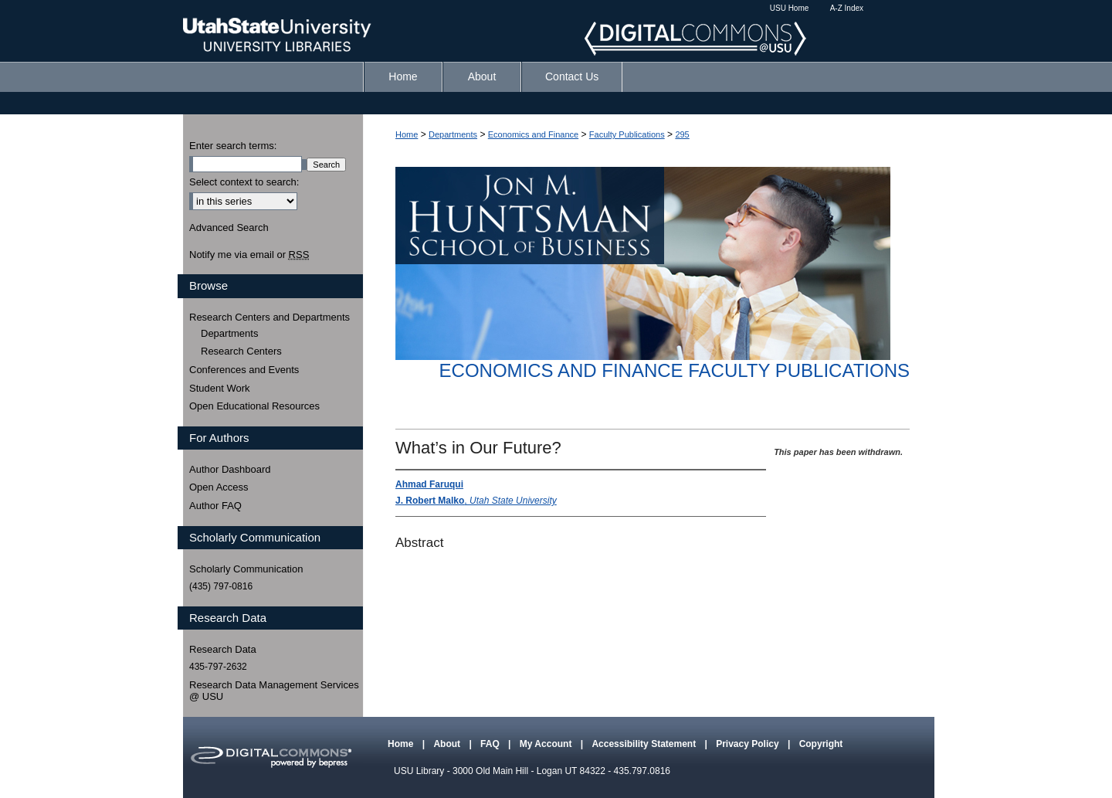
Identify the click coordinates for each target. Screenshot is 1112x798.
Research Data (222, 649)
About (448, 744)
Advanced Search (229, 227)
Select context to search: (244, 182)
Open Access (219, 487)
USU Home (789, 8)
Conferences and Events (244, 369)
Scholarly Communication (246, 569)
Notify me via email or (249, 255)
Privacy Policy (748, 744)
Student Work (219, 388)
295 (682, 134)
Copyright (821, 744)
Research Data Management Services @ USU (274, 691)
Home (406, 134)
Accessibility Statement (645, 744)
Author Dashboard (230, 469)
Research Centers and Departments (269, 317)
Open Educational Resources (254, 406)
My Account (547, 744)
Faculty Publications (627, 134)
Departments (453, 134)
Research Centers (241, 351)
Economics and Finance (533, 134)
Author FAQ (215, 505)
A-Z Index (846, 8)
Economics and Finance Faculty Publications (674, 370)
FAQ (491, 744)
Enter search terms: (232, 145)
